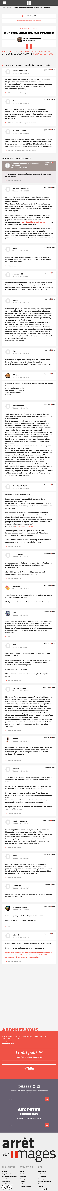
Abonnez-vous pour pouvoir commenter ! (27, 51)
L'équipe (40, 1186)
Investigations (6, 1181)
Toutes (22, 1171)
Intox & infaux (6, 1179)
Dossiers (22, 1181)
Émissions (23, 1176)
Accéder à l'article (29, 16)
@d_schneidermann (29, 40)
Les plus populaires (25, 1186)
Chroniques (23, 1179)
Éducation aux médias (44, 1181)
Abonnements (42, 1171)
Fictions (4, 1171)
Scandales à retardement (9, 1176)
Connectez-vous (43, 54)
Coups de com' (6, 1174)
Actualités (23, 1174)
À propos (40, 1184)
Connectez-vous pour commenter (29, 21)
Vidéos (22, 1184)
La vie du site (42, 1174)
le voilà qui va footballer (24, 526)
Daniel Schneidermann (32, 39)
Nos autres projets (43, 1189)
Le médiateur (42, 1176)
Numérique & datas (7, 1184)
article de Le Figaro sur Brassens (33, 222)
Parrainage (41, 1179)
